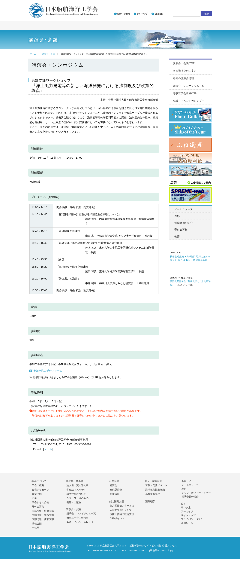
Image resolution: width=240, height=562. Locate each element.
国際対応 (150, 501)
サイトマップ (188, 515)
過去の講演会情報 (183, 78)
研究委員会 (116, 489)
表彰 (177, 216)
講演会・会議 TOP (184, 63)
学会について (39, 481)
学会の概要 (38, 485)
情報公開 (37, 523)
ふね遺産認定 (152, 494)
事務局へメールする (161, 550)
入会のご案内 (163, 3)
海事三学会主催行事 (184, 93)
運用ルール (187, 523)
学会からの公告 (40, 502)
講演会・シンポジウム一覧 (188, 85)
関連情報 (114, 494)
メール (48, 449)
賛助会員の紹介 (183, 222)
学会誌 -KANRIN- (76, 489)
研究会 (113, 485)
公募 (177, 236)
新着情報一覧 (142, 3)
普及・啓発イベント (156, 485)
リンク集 (186, 507)
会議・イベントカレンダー (188, 100)
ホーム (33, 54)
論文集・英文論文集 (77, 485)
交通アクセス (169, 545)
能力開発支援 (116, 501)
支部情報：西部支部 (43, 519)
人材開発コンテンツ (121, 510)
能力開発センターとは (122, 505)
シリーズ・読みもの (77, 498)
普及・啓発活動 (153, 481)
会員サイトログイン (196, 3)
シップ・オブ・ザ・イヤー (196, 492)
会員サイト (188, 481)
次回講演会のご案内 (184, 70)
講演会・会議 (48, 54)
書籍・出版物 (74, 502)
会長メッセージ (40, 489)
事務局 (35, 527)
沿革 (34, 498)
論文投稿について (76, 494)
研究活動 (114, 481)
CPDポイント (117, 518)
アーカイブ (187, 511)
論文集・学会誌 (74, 481)
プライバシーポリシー (193, 519)
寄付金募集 (181, 229)
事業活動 (37, 494)
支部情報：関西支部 (43, 515)
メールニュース (183, 209)
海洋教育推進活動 (155, 489)
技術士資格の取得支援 (122, 514)
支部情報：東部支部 (43, 510)
